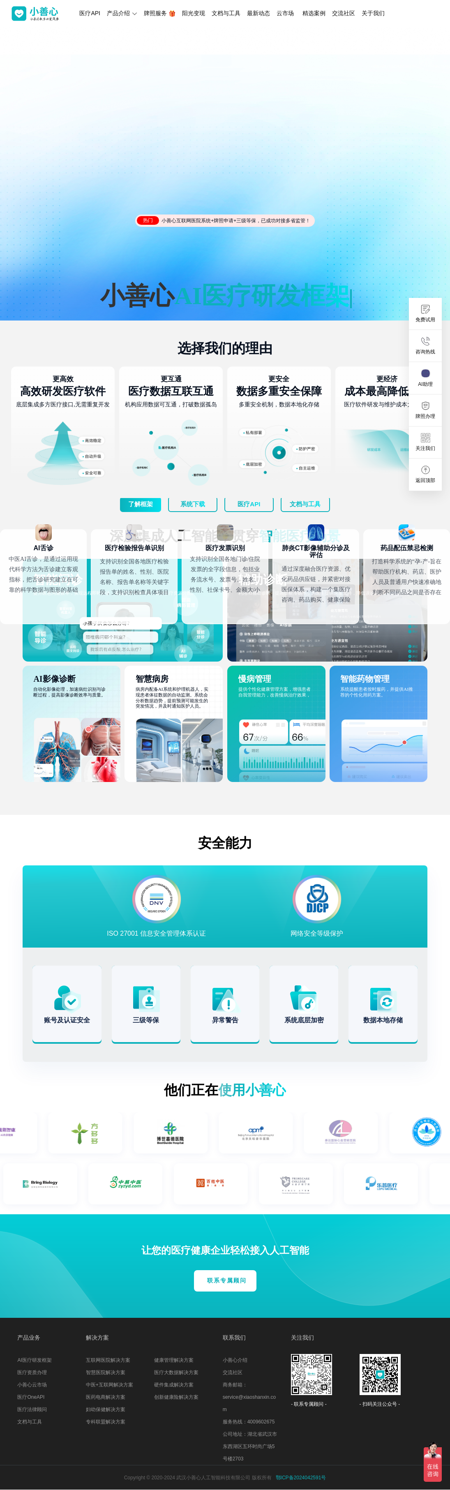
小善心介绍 (235, 1360)
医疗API (89, 13)
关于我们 (373, 13)
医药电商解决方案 (105, 1397)
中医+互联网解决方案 (109, 1385)
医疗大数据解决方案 (176, 1372)
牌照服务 (159, 13)
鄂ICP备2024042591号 (301, 1478)
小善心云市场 (32, 1385)
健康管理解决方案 (174, 1360)
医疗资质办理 (32, 1372)
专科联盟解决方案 (105, 1422)
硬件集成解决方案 (174, 1385)
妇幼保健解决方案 (105, 1409)
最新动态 (258, 13)
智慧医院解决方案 (105, 1372)
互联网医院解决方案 (108, 1360)
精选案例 (313, 13)
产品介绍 (122, 13)
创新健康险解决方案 (176, 1397)
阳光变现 (193, 13)
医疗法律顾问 (32, 1409)
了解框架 (140, 504)
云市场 (285, 13)
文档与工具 (226, 13)
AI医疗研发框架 (34, 1360)
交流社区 (343, 13)
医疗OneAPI (30, 1397)
